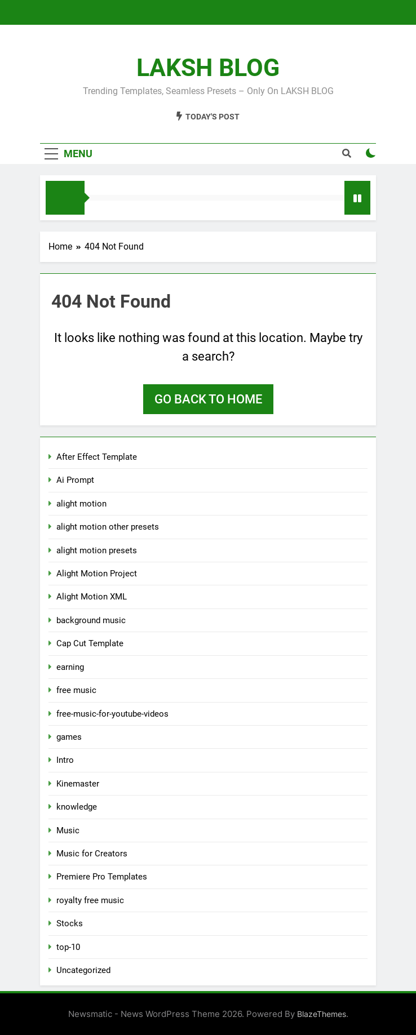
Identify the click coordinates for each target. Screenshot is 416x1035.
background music (91, 620)
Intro (65, 760)
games (69, 737)
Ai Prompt (75, 480)
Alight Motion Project (96, 573)
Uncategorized (83, 970)
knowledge (76, 807)
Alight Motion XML (91, 597)
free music (76, 690)
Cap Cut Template (89, 643)
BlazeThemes (321, 1014)
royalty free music (90, 900)
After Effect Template (96, 457)
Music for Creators (91, 854)
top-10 (68, 947)
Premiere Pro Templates (101, 877)
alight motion (81, 504)
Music (67, 830)
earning (70, 667)
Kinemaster (77, 784)
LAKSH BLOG (208, 68)
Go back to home (208, 399)
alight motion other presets (107, 527)
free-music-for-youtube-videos (112, 714)
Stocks (69, 923)
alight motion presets (96, 550)
